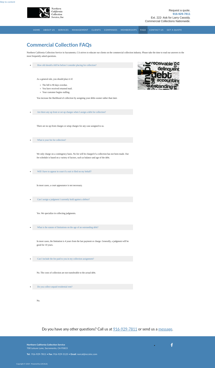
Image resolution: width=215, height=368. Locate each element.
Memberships (129, 30)
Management (80, 30)
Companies (110, 30)
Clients (96, 30)
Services (63, 30)
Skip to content (7, 1)
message (165, 329)
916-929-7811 (181, 13)
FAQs (143, 30)
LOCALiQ (43, 364)
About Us (49, 30)
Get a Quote (174, 30)
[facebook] (172, 345)
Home (36, 30)
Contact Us (156, 30)
